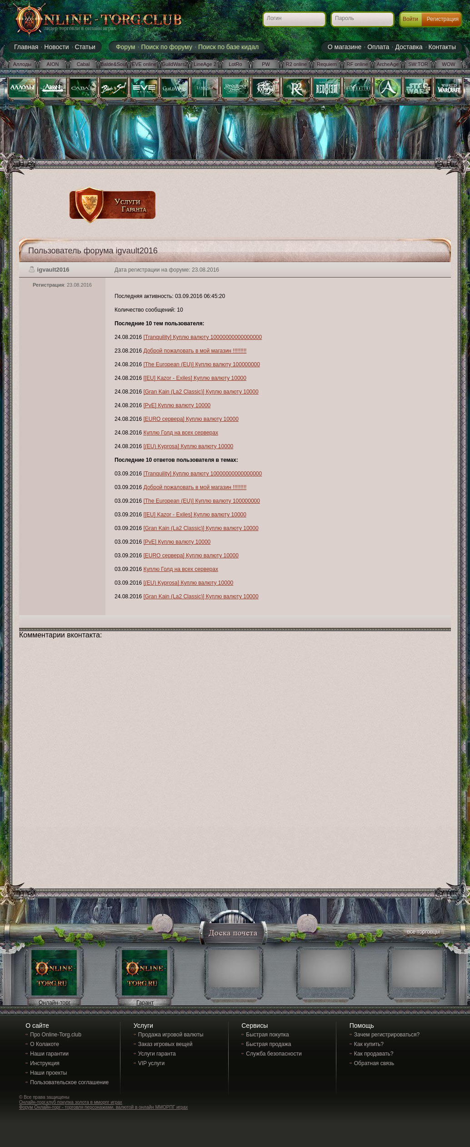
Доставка (408, 47)
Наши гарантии (49, 1054)
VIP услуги (151, 1063)
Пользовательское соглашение (69, 1082)
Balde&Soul (113, 64)
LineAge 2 (205, 64)
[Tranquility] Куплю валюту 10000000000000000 (202, 337)
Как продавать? (374, 1054)
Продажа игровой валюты (171, 1034)
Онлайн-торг (54, 1003)
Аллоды (22, 64)
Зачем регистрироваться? (387, 1034)
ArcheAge (388, 64)
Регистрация (443, 19)
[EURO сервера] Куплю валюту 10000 (190, 419)
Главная (26, 47)
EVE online (144, 64)
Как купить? (369, 1044)
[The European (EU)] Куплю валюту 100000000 (201, 364)
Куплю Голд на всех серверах (180, 432)
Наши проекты (48, 1073)
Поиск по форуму (166, 47)
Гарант (145, 1003)
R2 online (296, 64)
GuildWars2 (174, 64)
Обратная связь (374, 1063)
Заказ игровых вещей (165, 1044)
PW (266, 64)
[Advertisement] (279, 164)
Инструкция (45, 1063)
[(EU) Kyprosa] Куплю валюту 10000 (188, 446)
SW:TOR (418, 64)
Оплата (378, 47)
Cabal (83, 64)
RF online (357, 64)
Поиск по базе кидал (228, 47)
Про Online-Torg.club (55, 1034)
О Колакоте (44, 1044)
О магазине (344, 47)
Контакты (442, 47)
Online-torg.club (87, 20)
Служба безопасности (273, 1054)
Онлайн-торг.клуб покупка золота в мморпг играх (70, 1102)
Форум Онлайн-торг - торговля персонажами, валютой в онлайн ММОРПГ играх (103, 1107)
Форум (125, 47)
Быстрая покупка (267, 1034)
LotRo (235, 64)
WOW (448, 64)
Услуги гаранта (157, 1054)
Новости (56, 47)
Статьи (85, 47)
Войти (410, 19)
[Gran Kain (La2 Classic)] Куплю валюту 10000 (200, 392)
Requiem (327, 64)
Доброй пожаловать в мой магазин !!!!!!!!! (194, 351)
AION (53, 64)
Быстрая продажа (268, 1044)
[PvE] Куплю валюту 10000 (176, 405)
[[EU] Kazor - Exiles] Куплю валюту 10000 (194, 378)
